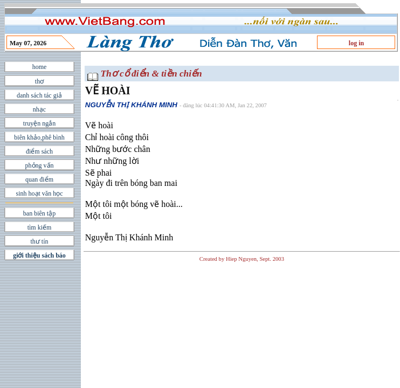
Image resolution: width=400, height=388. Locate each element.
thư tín (39, 241)
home (39, 67)
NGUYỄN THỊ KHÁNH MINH (131, 105)
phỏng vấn (39, 165)
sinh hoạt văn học (39, 193)
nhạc (39, 109)
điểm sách (39, 151)
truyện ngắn (39, 123)
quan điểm (39, 179)
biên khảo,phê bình (39, 137)
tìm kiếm (39, 227)
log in (356, 43)
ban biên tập (39, 213)
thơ (39, 81)
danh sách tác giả (39, 95)
